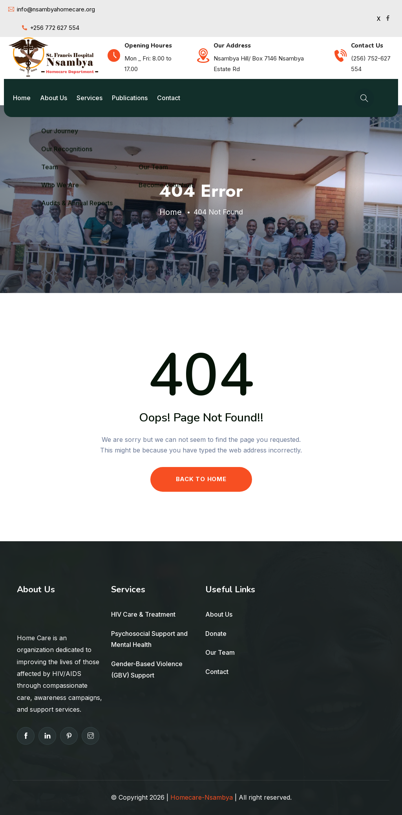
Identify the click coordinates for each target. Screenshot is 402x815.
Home (22, 98)
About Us (53, 98)
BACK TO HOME (201, 479)
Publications (130, 98)
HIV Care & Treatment (143, 614)
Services (89, 98)
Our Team (220, 652)
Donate (216, 633)
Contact (168, 98)
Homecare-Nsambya (201, 797)
